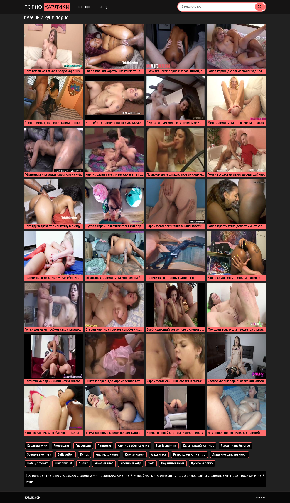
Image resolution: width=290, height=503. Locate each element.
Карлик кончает (106, 455)
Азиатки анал (104, 463)
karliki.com (33, 497)
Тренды (103, 7)
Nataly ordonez (37, 463)
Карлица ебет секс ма (133, 446)
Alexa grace (158, 455)
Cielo (151, 463)
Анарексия (83, 446)
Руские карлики (202, 463)
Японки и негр (130, 463)
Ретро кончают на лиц (189, 455)
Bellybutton (65, 455)
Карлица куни (37, 446)
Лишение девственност (229, 455)
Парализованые (172, 463)
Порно (47, 7)
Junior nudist (63, 463)
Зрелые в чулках (39, 455)
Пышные (104, 446)
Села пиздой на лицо (198, 446)
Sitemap (260, 497)
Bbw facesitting (166, 446)
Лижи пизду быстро (235, 446)
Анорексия (61, 446)
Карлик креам (134, 455)
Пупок (84, 455)
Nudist (83, 463)
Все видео (85, 7)
